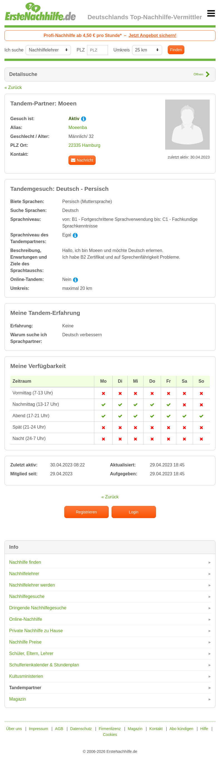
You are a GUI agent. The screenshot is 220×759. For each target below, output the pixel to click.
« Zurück (13, 87)
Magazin (17, 699)
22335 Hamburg (84, 145)
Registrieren (86, 512)
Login (133, 512)
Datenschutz (81, 728)
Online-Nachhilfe (25, 619)
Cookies (110, 734)
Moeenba (77, 127)
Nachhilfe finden (25, 562)
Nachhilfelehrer (24, 573)
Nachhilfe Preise (25, 642)
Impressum (38, 728)
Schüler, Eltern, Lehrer (31, 653)
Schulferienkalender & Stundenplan (44, 664)
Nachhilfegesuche (27, 596)
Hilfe (204, 728)
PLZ (80, 50)
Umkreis (121, 50)
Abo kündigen (181, 728)
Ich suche (13, 50)
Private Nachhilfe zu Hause (36, 630)
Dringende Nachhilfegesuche (37, 607)
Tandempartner (25, 687)
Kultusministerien (26, 676)
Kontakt (155, 728)
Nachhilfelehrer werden (32, 585)
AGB (59, 728)
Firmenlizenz (110, 728)
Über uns (14, 728)
